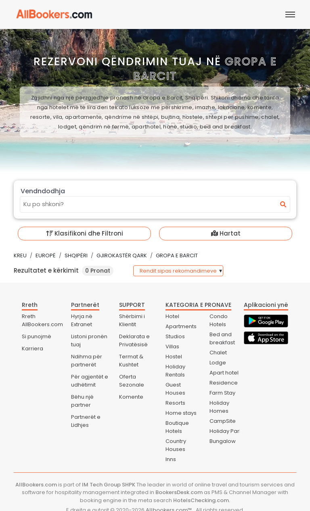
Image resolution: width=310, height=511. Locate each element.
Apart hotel (224, 373)
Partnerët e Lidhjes (86, 421)
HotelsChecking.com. (201, 500)
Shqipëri (76, 255)
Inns (170, 459)
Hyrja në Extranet (81, 320)
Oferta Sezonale (131, 381)
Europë (46, 255)
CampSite (222, 421)
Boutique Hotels (177, 427)
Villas (172, 346)
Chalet (218, 352)
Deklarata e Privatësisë (134, 340)
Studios (175, 336)
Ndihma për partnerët (86, 360)
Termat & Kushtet (131, 360)
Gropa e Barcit (177, 255)
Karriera (32, 348)
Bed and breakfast (222, 338)
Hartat (226, 233)
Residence (223, 383)
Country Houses (175, 445)
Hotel (172, 316)
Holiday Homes (219, 407)
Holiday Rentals (175, 371)
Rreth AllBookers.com (42, 320)
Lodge (217, 362)
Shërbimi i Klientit (132, 320)
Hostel (173, 356)
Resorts (175, 403)
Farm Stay (222, 393)
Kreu (20, 255)
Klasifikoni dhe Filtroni (84, 233)
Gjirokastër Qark (121, 255)
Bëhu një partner (82, 401)
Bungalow (222, 441)
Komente (131, 397)
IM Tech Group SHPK (108, 484)
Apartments (181, 326)
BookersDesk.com (179, 492)
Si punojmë (36, 336)
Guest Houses (175, 389)
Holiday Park (225, 431)
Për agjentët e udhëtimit (89, 381)
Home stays (181, 413)
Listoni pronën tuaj (89, 340)
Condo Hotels (218, 320)
